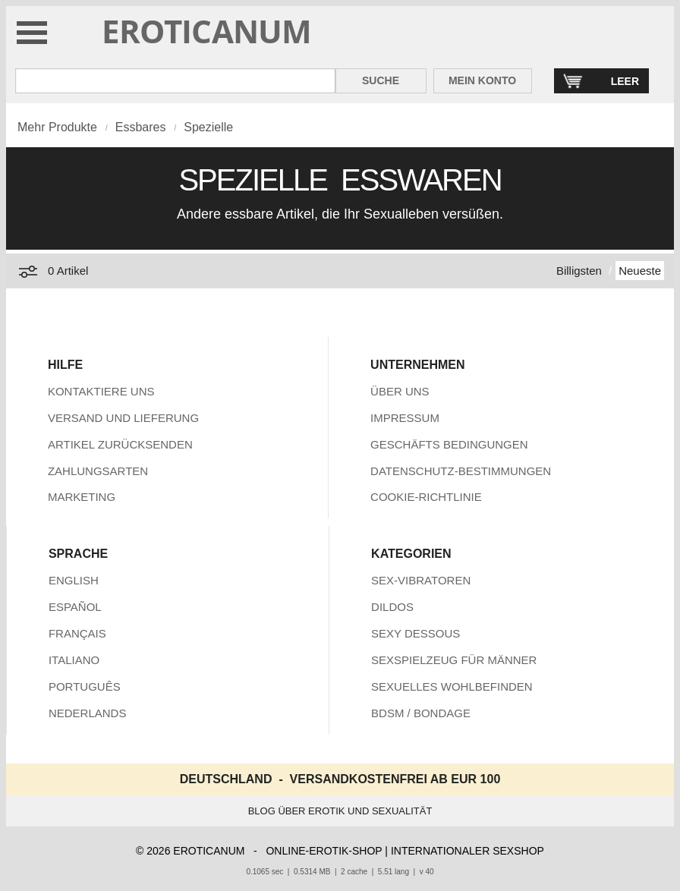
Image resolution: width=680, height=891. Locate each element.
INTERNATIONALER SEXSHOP (467, 851)
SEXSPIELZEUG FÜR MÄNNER (454, 659)
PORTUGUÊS (85, 686)
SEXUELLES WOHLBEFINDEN (452, 686)
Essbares (140, 127)
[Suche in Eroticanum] (175, 80)
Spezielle (208, 127)
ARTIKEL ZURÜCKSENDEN (120, 444)
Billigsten (579, 270)
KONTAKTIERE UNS (101, 391)
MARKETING (81, 496)
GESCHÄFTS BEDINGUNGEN (449, 444)
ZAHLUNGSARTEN (98, 470)
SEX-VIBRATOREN (421, 580)
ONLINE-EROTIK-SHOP (324, 851)
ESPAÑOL (75, 606)
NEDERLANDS (88, 713)
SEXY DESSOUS (415, 633)
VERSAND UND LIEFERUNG (123, 417)
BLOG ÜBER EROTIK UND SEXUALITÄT (340, 811)
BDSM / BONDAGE (421, 713)
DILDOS (392, 606)
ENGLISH (74, 580)
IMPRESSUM (404, 417)
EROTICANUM (207, 30)
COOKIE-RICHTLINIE (426, 496)
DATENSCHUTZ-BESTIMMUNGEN (460, 470)
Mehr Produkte (57, 127)
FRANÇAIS (77, 633)
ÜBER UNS (400, 391)
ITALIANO (74, 659)
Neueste (640, 270)
